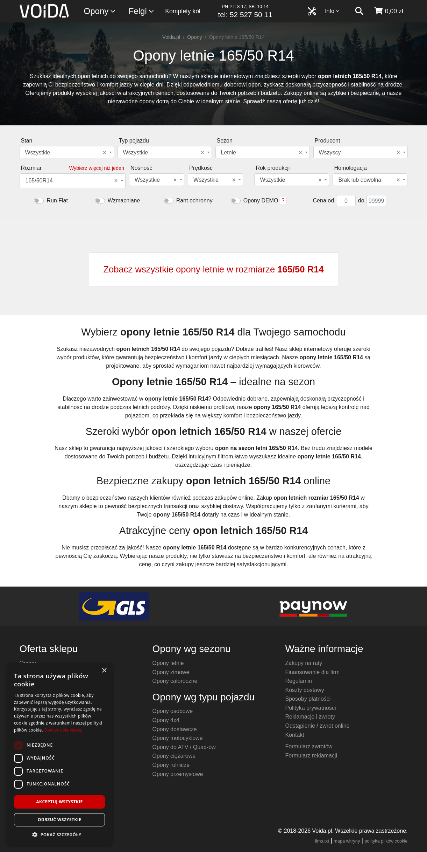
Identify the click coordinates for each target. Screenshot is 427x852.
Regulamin (298, 681)
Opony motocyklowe (177, 738)
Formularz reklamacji (311, 756)
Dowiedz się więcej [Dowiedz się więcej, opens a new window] (63, 730)
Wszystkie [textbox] (65, 152)
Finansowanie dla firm (312, 672)
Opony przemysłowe (177, 774)
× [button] (104, 670)
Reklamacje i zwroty (310, 717)
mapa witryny (347, 841)
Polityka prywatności (310, 708)
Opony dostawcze (174, 729)
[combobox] (67, 152)
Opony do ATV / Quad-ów (184, 747)
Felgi (142, 11)
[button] (59, 834)
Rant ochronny (194, 200)
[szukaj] (359, 11)
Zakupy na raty (303, 663)
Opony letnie (168, 663)
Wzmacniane (124, 200)
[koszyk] (388, 11)
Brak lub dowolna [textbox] (369, 180)
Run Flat (57, 200)
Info (332, 11)
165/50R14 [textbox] (72, 180)
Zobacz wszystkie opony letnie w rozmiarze (213, 269)
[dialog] (59, 754)
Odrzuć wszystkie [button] (59, 820)
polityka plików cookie (385, 841)
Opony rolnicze (171, 765)
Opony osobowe (172, 711)
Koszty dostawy (304, 690)
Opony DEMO (260, 200)
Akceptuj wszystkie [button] (59, 802)
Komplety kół (182, 11)
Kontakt (294, 735)
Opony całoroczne (175, 681)
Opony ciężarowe (174, 756)
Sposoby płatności (308, 699)
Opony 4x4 (165, 720)
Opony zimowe (171, 672)
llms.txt (322, 841)
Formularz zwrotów (309, 746)
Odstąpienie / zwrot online (317, 726)
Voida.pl (171, 37)
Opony (100, 11)
